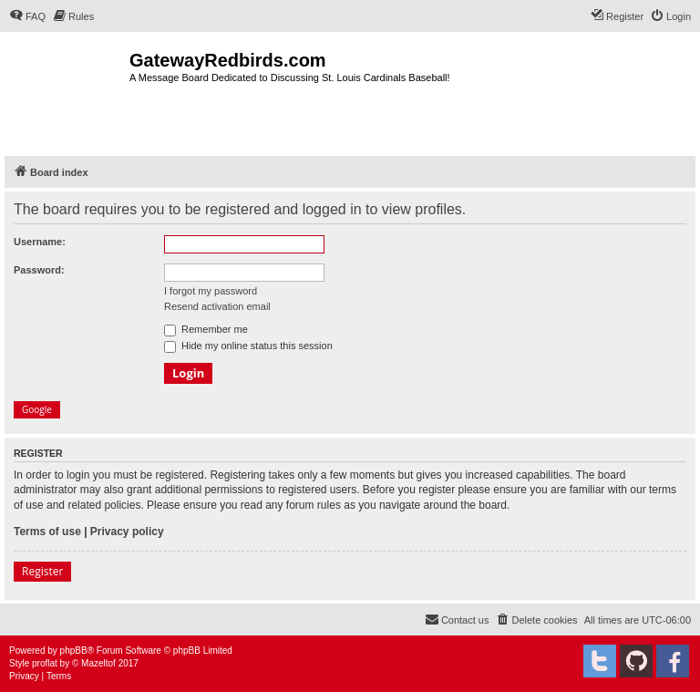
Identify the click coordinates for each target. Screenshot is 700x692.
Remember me (206, 329)
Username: (40, 241)
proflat (44, 663)
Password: (39, 269)
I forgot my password (210, 290)
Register (42, 571)
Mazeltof (98, 663)
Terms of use (47, 531)
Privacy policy (127, 531)
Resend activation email (217, 306)
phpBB (74, 651)
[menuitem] (27, 16)
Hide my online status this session (248, 345)
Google (37, 409)
